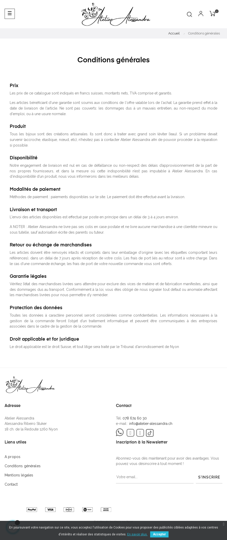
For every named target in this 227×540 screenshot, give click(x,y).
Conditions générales (23, 466)
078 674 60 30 (135, 418)
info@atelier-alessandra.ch (150, 424)
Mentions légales (19, 475)
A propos (12, 457)
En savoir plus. (137, 534)
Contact (11, 484)
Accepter (159, 534)
